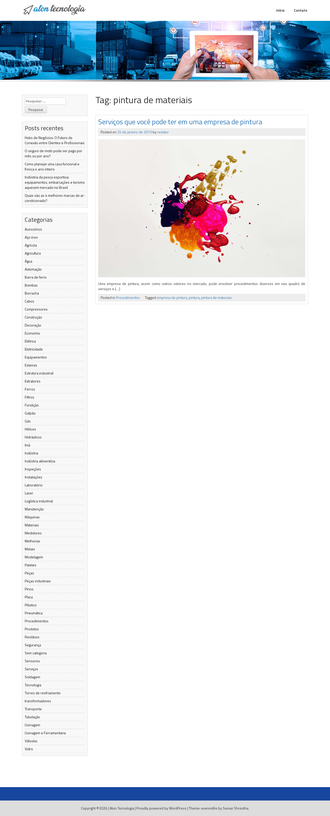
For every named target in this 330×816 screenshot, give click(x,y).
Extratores (32, 381)
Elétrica (30, 341)
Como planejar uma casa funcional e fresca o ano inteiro (52, 166)
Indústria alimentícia (40, 461)
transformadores (38, 701)
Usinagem (32, 725)
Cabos (29, 301)
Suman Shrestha (235, 808)
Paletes (30, 565)
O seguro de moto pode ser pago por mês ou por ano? (53, 153)
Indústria (31, 453)
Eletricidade (34, 349)
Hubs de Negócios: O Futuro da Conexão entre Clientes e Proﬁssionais (55, 140)
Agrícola (31, 245)
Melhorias (32, 541)
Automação (33, 269)
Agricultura (33, 253)
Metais (30, 549)
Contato (300, 10)
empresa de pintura (172, 297)
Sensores (32, 661)
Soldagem (32, 677)
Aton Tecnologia (122, 808)
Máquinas (32, 517)
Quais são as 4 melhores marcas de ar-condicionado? (55, 198)
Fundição (32, 405)
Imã (27, 445)
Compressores (36, 309)
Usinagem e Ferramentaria (45, 733)
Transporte (33, 709)
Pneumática (34, 613)
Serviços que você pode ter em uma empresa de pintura (180, 121)
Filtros (29, 397)
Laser (29, 493)
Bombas (31, 285)
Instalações (33, 477)
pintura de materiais (216, 297)
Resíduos (32, 637)
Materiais (32, 525)
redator (163, 132)
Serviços (31, 669)
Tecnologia (33, 685)
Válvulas (31, 741)
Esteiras (31, 365)
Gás (28, 421)
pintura (194, 297)
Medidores (33, 533)
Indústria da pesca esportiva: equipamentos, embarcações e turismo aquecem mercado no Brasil (55, 182)
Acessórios (33, 229)
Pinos (29, 589)
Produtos (32, 629)
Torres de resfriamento (43, 693)
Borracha (32, 293)
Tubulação (32, 717)
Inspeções (33, 469)
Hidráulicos (33, 437)
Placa (29, 597)
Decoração (33, 325)
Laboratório (34, 485)
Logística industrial (39, 501)
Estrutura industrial (39, 373)
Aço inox (31, 237)
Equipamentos (36, 357)
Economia (32, 333)
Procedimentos (36, 621)
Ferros (30, 389)
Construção (33, 317)
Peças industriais (38, 581)
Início (280, 10)
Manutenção (34, 509)
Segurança (33, 645)
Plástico (31, 605)
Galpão (30, 413)
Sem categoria (36, 653)
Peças (29, 573)
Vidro (29, 749)
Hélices (30, 429)
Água (28, 261)
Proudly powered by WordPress (161, 808)
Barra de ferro (36, 277)
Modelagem (34, 557)
